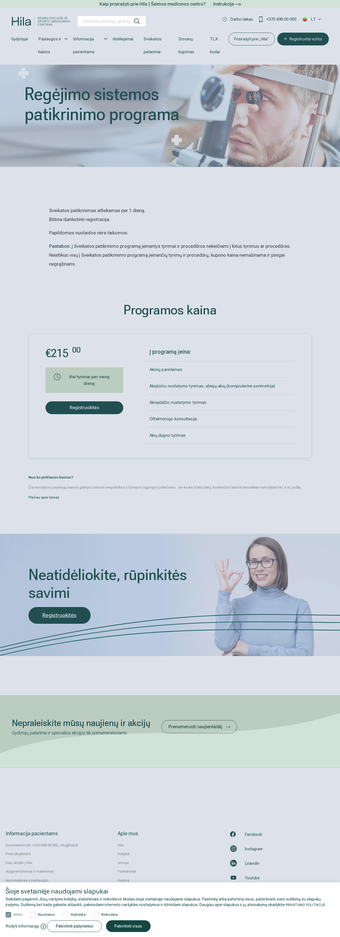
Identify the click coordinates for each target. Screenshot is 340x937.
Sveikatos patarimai (152, 45)
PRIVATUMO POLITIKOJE (307, 904)
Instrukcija (227, 4)
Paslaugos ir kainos (50, 45)
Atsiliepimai (123, 39)
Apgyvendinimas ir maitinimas (30, 871)
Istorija (123, 863)
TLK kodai (215, 45)
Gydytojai (19, 39)
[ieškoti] (137, 21)
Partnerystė (127, 871)
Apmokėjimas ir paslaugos (27, 880)
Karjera (123, 880)
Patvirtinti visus (132, 926)
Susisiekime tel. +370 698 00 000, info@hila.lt (42, 845)
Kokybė (124, 854)
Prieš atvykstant (18, 854)
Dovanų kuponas (186, 45)
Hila (121, 845)
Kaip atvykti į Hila (19, 863)
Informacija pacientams (88, 45)
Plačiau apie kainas (43, 497)
